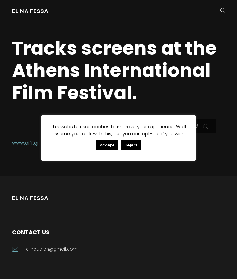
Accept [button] (107, 145)
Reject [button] (131, 145)
